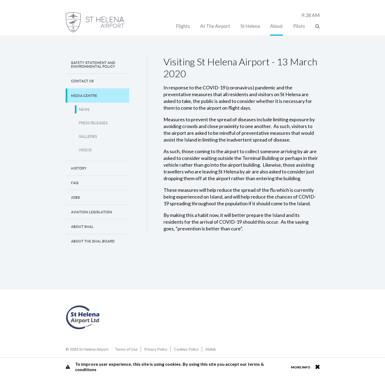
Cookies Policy (186, 349)
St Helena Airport (83, 317)
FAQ (75, 183)
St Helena (250, 26)
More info (300, 367)
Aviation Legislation (91, 212)
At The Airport (215, 26)
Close (317, 367)
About (276, 26)
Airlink (210, 349)
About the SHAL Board (93, 241)
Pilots (299, 26)
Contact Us (82, 81)
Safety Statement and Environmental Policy (93, 65)
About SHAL (82, 227)
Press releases (93, 123)
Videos (85, 150)
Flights (183, 26)
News (84, 110)
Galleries (88, 137)
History (79, 168)
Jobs (75, 198)
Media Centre (84, 96)
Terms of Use (126, 349)
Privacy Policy (155, 349)
